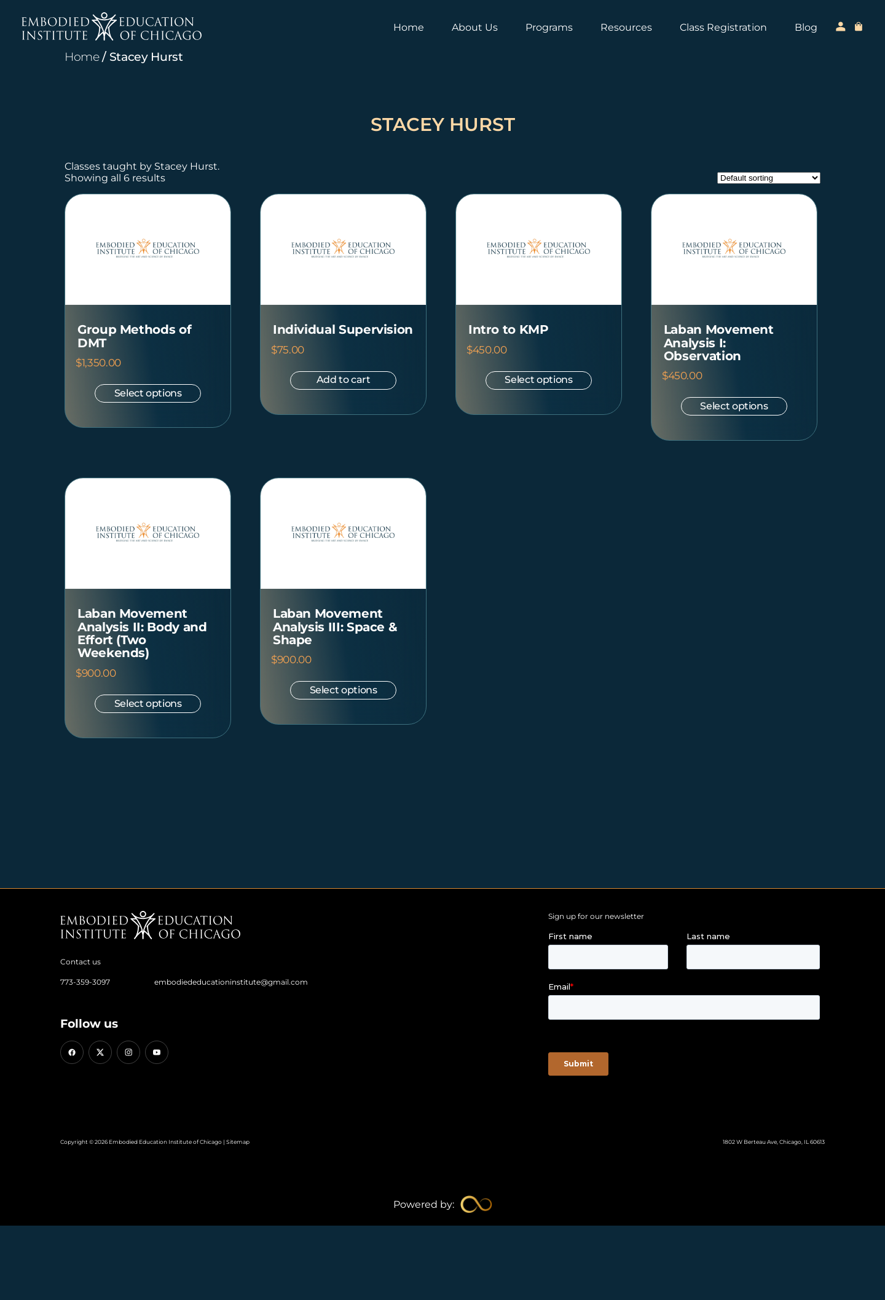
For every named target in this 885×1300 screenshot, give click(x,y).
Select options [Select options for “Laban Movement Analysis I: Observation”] (734, 406)
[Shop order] (768, 178)
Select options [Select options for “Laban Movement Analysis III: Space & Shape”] (343, 690)
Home (408, 27)
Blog (806, 27)
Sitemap (238, 1141)
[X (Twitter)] (100, 1052)
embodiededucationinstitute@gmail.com (231, 982)
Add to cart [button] (344, 379)
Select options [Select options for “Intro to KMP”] (538, 379)
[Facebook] (72, 1052)
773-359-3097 (85, 982)
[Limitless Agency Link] (442, 1204)
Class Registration (723, 27)
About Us (475, 27)
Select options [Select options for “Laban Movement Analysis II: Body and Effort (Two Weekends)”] (148, 703)
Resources (626, 27)
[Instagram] (128, 1052)
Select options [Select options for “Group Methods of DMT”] (148, 393)
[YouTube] (156, 1052)
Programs (549, 27)
